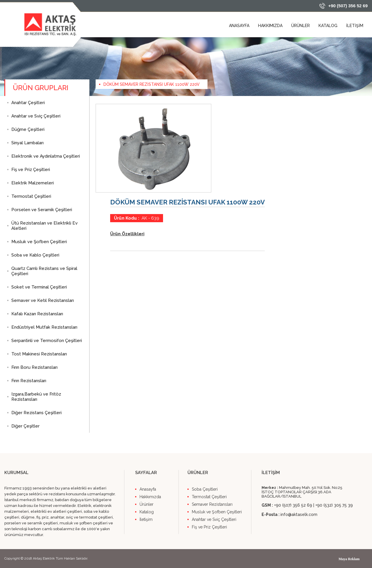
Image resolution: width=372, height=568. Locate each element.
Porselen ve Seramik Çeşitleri (41, 209)
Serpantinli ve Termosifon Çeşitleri (46, 340)
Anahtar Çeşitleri (28, 102)
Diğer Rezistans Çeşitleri (36, 412)
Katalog (147, 512)
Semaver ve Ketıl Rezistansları (42, 300)
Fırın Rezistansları (28, 380)
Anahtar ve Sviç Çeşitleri (35, 116)
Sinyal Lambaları (27, 142)
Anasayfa (148, 489)
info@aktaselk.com (298, 514)
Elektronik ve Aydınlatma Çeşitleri (45, 156)
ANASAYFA (239, 25)
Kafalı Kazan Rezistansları (37, 313)
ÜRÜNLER (300, 25)
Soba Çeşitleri (205, 489)
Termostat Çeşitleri (31, 196)
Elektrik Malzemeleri (32, 183)
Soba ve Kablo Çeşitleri (35, 255)
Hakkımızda (150, 496)
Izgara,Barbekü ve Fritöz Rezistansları (36, 396)
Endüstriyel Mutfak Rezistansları (44, 327)
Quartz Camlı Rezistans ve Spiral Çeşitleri (44, 271)
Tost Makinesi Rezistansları (39, 354)
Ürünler (146, 504)
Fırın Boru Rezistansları (34, 367)
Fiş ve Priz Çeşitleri (30, 169)
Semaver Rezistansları (212, 504)
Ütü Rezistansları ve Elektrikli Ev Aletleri (44, 225)
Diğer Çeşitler (25, 426)
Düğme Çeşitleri (27, 129)
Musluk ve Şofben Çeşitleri (39, 241)
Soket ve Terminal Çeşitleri (39, 287)
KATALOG (328, 25)
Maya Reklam (349, 559)
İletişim (146, 519)
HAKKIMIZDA (270, 25)
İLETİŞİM (354, 25)
